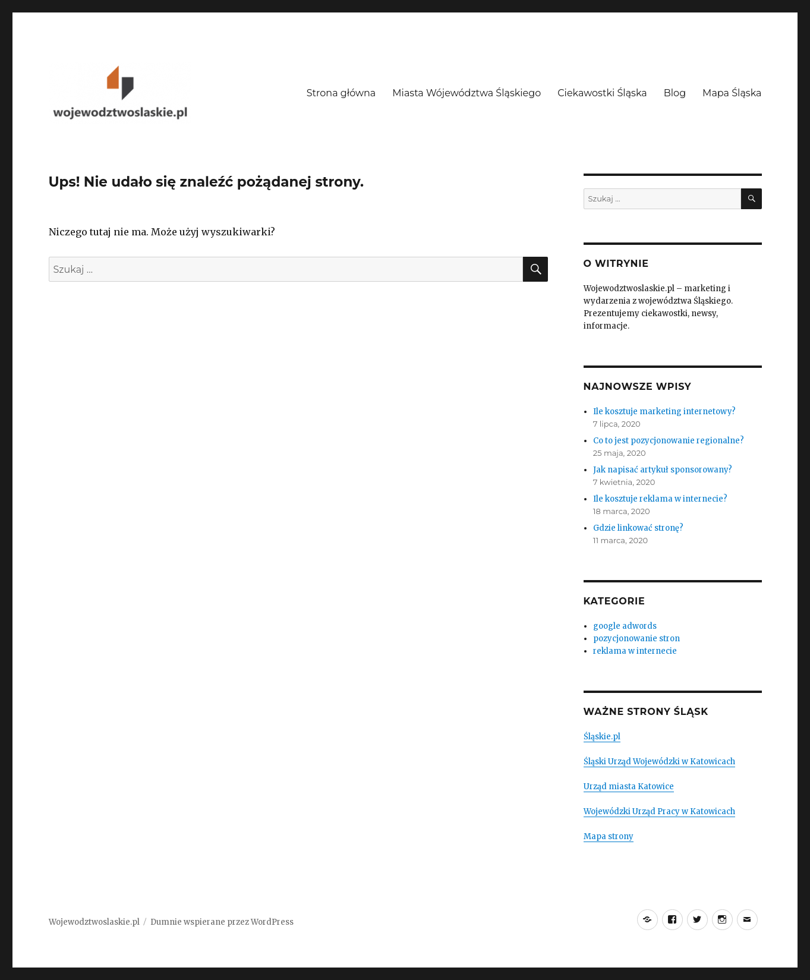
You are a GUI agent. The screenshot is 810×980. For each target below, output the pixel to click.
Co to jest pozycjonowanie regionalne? (668, 441)
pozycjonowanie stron (636, 639)
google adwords (625, 626)
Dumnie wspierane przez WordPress (222, 922)
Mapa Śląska (731, 93)
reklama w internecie (635, 651)
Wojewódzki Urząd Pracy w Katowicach (659, 811)
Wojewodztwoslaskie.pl (94, 922)
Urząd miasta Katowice (629, 787)
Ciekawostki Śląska (602, 93)
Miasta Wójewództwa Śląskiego (466, 93)
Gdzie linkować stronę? (638, 528)
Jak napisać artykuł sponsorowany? (662, 470)
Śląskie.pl (602, 737)
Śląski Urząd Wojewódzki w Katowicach (659, 762)
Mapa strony (608, 836)
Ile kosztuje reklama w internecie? (660, 499)
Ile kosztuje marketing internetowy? (664, 412)
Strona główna (341, 93)
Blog (675, 93)
